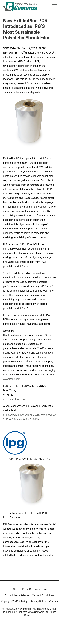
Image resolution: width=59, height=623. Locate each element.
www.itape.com (11, 379)
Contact (53, 601)
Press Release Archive (34, 589)
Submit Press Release (17, 595)
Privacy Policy (38, 601)
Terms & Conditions (43, 595)
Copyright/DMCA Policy (14, 601)
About (16, 589)
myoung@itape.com (14, 399)
